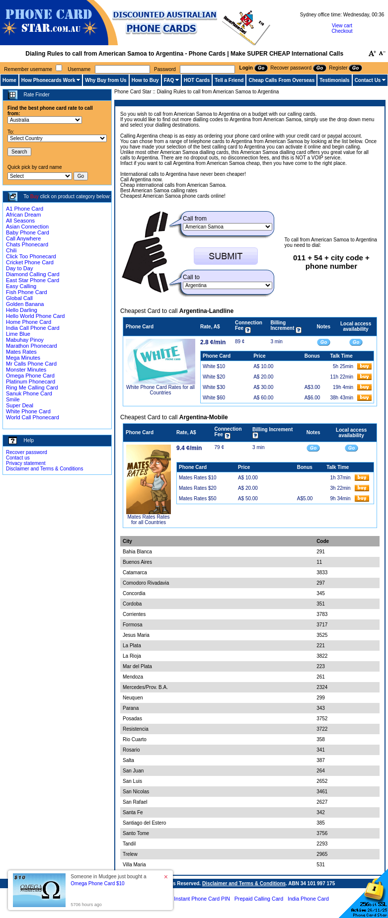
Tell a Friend (229, 80)
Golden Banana (25, 304)
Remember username (28, 69)
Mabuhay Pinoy (25, 340)
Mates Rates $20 (198, 488)
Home (9, 80)
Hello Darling (21, 310)
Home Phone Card (28, 322)
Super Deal (19, 405)
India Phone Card (308, 899)
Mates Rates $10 (198, 477)
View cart (342, 25)
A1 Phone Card (24, 209)
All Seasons (20, 221)
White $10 (214, 366)
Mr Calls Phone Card (31, 364)
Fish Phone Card (26, 292)
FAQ (169, 80)
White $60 (214, 397)
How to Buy (145, 80)
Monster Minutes (26, 370)
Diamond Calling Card (33, 274)
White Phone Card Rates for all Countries (160, 389)
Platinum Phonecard (30, 381)
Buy (34, 196)
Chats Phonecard (27, 244)
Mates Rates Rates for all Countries (148, 519)
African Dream (23, 215)
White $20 (214, 377)
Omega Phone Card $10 (97, 883)
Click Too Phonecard (31, 256)
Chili (11, 250)
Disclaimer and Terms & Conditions (44, 468)
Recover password (26, 452)
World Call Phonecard (32, 417)
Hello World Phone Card (35, 316)
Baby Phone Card (27, 232)
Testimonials (334, 80)
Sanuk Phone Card (29, 393)
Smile (13, 399)
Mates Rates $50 (198, 498)
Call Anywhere (23, 238)
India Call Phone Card (33, 328)
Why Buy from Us (105, 80)
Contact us (18, 457)
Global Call (19, 298)
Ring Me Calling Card (32, 387)
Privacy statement (25, 463)
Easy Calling (21, 286)
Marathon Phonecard (31, 346)
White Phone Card (28, 411)
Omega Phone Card (30, 376)
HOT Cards (197, 80)
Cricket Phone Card (30, 262)
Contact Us (368, 80)
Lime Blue (18, 334)
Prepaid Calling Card (258, 899)
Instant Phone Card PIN (202, 899)
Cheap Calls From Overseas (281, 80)
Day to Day (19, 268)
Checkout (341, 31)
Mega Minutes (23, 358)
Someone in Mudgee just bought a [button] (108, 880)
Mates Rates (21, 352)
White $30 (214, 387)
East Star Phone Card (32, 280)
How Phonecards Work (48, 80)
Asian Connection (27, 227)
